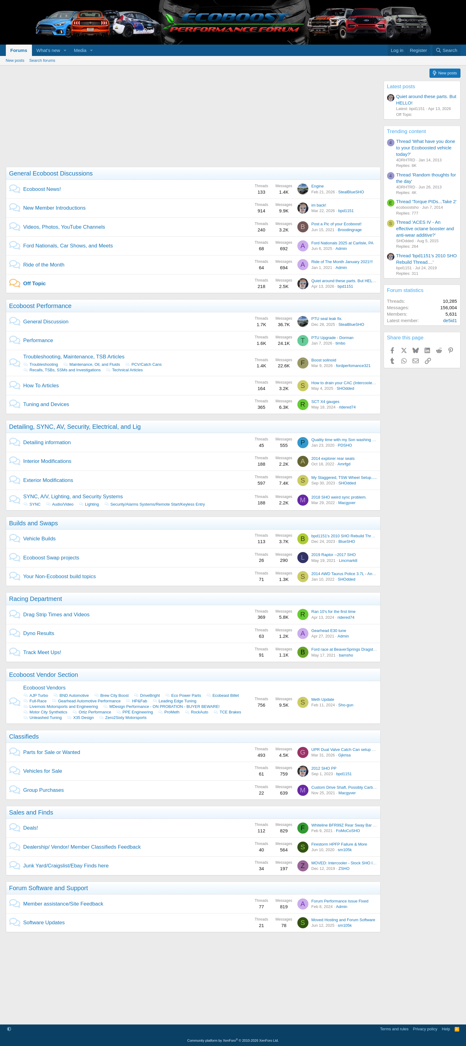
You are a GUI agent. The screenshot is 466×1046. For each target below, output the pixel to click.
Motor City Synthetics (45, 712)
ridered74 (347, 407)
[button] (65, 50)
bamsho (346, 655)
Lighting (89, 504)
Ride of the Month (44, 265)
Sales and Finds (31, 812)
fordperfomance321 (353, 365)
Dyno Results (38, 633)
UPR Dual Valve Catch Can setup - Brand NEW (353, 749)
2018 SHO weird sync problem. (339, 497)
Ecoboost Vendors (44, 688)
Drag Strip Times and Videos (56, 615)
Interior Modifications (47, 461)
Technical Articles (124, 370)
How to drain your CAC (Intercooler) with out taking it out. (362, 383)
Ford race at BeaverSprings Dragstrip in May (350, 649)
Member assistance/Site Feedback (63, 904)
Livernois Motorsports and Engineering (60, 706)
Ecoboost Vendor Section (43, 674)
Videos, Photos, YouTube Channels (64, 227)
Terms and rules (394, 1029)
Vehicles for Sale (42, 771)
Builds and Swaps (33, 523)
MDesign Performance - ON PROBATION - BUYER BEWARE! (161, 706)
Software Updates (44, 923)
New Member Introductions (54, 208)
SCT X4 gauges (325, 401)
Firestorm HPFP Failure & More (339, 844)
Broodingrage (350, 229)
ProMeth (168, 712)
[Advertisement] (190, 124)
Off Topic (34, 283)
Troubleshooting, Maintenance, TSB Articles (74, 357)
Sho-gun (345, 705)
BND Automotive (71, 695)
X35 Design (80, 717)
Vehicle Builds (39, 539)
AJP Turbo (35, 695)
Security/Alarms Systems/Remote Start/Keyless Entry (154, 504)
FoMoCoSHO (348, 830)
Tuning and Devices (46, 404)
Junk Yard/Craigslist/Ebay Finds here (66, 866)
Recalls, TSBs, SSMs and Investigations (62, 370)
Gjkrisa (344, 755)
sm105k (345, 849)
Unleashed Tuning (42, 717)
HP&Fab (136, 701)
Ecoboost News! (42, 189)
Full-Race (35, 701)
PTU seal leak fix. (327, 318)
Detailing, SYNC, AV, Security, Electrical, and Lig (75, 426)
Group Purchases (43, 790)
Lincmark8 (348, 560)
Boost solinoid (323, 360)
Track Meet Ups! (42, 652)
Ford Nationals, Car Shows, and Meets (68, 246)
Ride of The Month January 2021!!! (342, 261)
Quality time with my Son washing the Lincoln (351, 439)
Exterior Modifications (48, 480)
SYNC (32, 504)
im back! (318, 205)
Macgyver (346, 502)
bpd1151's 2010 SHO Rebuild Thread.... (346, 536)
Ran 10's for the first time (333, 611)
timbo (340, 343)
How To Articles (41, 386)
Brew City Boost (111, 695)
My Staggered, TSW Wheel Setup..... (344, 477)
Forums (18, 50)
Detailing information (47, 442)
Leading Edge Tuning (174, 701)
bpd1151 (346, 210)
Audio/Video (59, 504)
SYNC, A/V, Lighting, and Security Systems (73, 496)
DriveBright (147, 695)
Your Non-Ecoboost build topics (59, 576)
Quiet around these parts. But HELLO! (345, 280)
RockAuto (196, 712)
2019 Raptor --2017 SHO (333, 554)
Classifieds (24, 736)
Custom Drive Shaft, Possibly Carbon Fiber (349, 787)
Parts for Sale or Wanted (51, 752)
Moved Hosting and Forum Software (343, 920)
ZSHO (344, 868)
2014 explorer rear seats (333, 458)
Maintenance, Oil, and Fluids (91, 364)
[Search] (446, 50)
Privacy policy (425, 1029)
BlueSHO (347, 541)
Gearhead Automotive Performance (86, 701)
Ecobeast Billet (222, 695)
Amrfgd (344, 464)
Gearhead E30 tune (328, 630)
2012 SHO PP (324, 768)
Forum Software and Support (48, 888)
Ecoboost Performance (40, 305)
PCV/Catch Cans (143, 364)
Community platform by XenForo (233, 1040)
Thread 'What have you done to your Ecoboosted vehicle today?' (425, 148)
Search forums (42, 60)
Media (80, 50)
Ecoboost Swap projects (51, 558)
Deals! (30, 828)
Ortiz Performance (91, 712)
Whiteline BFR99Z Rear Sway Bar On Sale (349, 825)
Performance (38, 340)
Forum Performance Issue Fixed (340, 901)
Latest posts (401, 86)
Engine (317, 186)
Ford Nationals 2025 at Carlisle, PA (342, 243)
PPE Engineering (134, 712)
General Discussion (46, 322)
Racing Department (35, 598)
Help (446, 1029)
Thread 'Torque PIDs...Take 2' (426, 201)
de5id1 (450, 320)
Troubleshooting (40, 364)
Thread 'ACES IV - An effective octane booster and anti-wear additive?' (425, 228)
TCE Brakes (227, 712)
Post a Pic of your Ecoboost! (336, 224)
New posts (15, 60)
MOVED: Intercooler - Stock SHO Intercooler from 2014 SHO (365, 863)
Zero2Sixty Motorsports (123, 717)
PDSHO (345, 445)
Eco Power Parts (183, 695)
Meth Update (322, 699)
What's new (48, 50)
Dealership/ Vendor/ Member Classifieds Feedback (82, 847)
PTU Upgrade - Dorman (332, 337)
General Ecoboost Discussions (51, 173)
